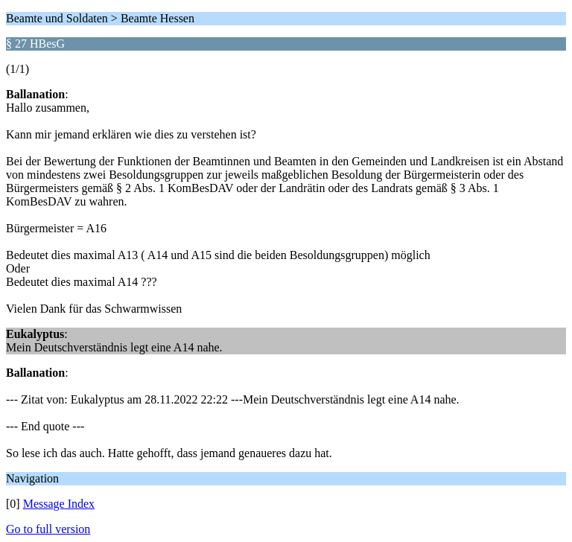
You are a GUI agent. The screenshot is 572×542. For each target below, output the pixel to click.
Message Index (59, 503)
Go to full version (48, 529)
